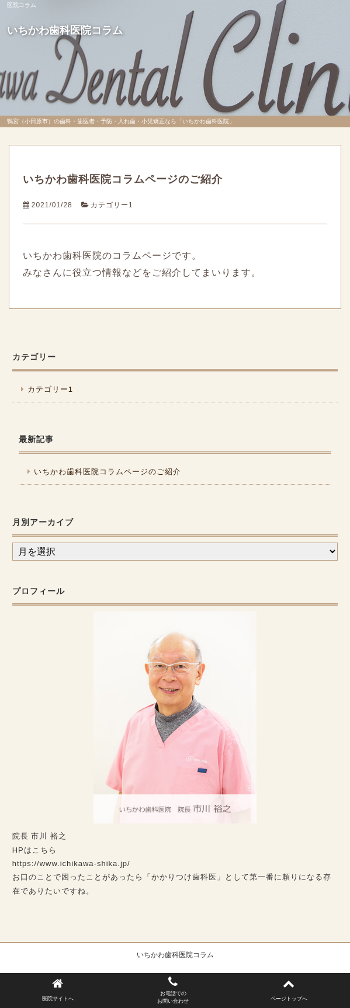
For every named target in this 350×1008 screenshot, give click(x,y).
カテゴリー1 (112, 205)
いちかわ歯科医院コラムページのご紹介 (123, 179)
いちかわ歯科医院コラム (65, 30)
